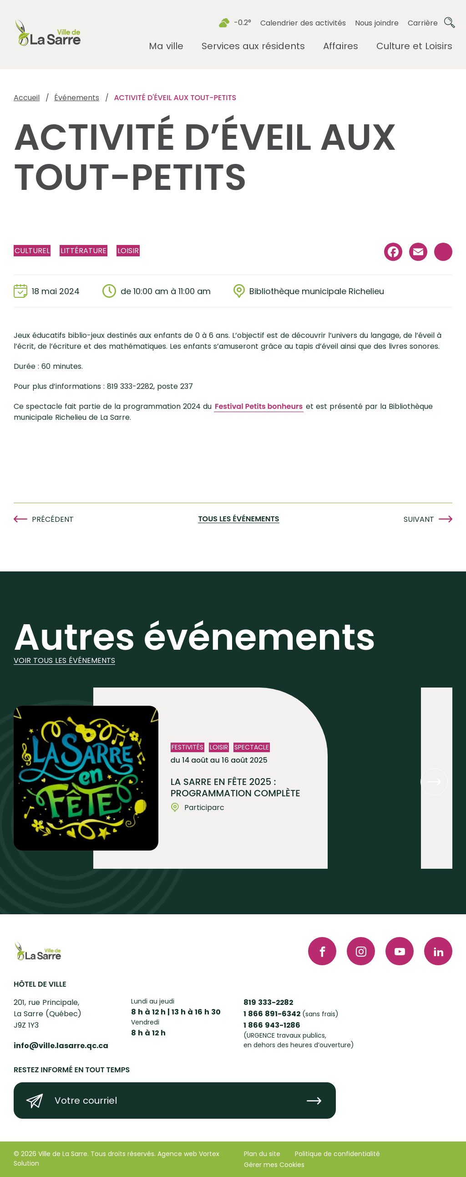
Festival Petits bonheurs (259, 406)
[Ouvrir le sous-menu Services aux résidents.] (253, 46)
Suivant (419, 519)
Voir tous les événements (64, 661)
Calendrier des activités (303, 23)
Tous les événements (238, 519)
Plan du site (262, 1153)
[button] (434, 781)
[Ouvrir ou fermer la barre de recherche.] (449, 22)
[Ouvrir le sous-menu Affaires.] (340, 46)
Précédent (53, 519)
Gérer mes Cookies (274, 1164)
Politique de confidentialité (337, 1153)
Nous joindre (377, 23)
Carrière (423, 23)
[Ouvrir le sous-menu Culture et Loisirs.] (414, 46)
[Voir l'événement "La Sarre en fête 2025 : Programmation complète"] (210, 778)
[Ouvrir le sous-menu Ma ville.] (166, 46)
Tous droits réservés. (123, 1153)
